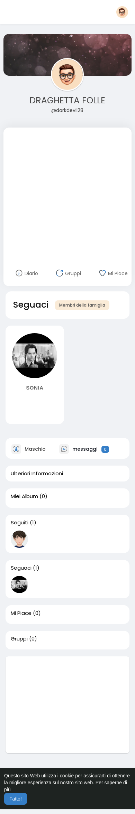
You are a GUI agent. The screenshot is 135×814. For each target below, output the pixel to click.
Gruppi (19, 639)
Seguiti (19, 522)
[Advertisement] (65, 192)
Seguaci (21, 568)
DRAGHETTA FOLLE (67, 100)
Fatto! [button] (15, 799)
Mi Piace (21, 613)
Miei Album (24, 496)
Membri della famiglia (82, 305)
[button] (122, 12)
